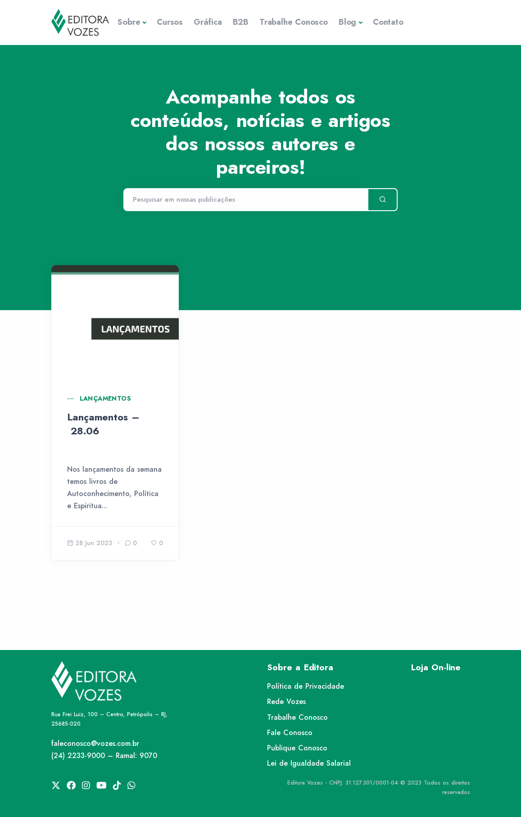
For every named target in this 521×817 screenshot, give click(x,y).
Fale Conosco (290, 732)
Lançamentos (105, 398)
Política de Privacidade (305, 686)
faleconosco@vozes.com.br (95, 743)
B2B (241, 22)
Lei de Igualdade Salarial (309, 763)
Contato (388, 22)
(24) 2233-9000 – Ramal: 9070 (104, 755)
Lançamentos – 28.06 (103, 424)
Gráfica (208, 22)
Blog (347, 22)
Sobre (129, 22)
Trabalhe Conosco (293, 22)
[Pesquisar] (245, 200)
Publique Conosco (297, 748)
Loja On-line (436, 667)
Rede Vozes (286, 701)
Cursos (170, 22)
